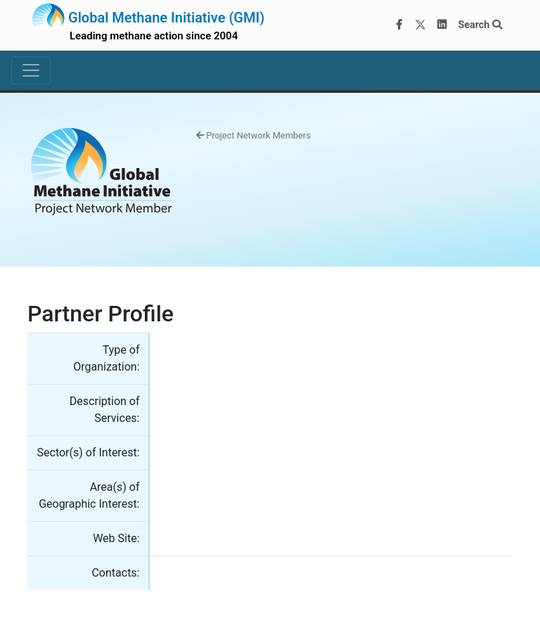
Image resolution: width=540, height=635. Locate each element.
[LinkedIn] (442, 25)
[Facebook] (399, 25)
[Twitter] (420, 25)
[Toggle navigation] (31, 70)
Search (480, 25)
